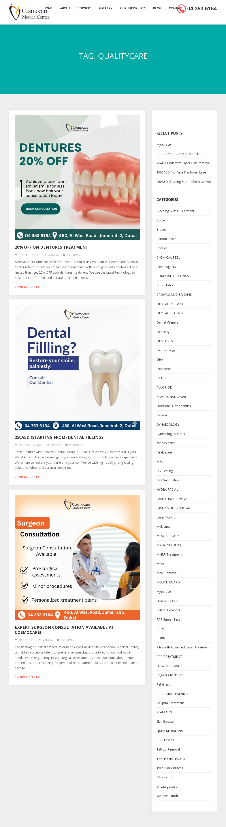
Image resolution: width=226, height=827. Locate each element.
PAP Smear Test (168, 619)
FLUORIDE (164, 387)
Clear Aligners (166, 267)
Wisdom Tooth (167, 796)
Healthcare (164, 452)
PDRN (160, 638)
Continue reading (27, 287)
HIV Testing (164, 471)
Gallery (106, 8)
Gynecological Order (170, 434)
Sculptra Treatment (170, 703)
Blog (157, 8)
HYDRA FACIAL (167, 489)
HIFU (160, 461)
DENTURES (164, 341)
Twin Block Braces (169, 768)
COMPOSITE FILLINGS (172, 276)
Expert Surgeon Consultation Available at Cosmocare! (64, 630)
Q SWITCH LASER (169, 666)
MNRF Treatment (169, 554)
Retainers (163, 684)
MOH (160, 564)
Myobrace (163, 591)
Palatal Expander (168, 610)
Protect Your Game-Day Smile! (178, 154)
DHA (159, 359)
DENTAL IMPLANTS (170, 304)
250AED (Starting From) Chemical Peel (183, 181)
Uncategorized (166, 786)
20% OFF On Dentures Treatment (51, 247)
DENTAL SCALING (169, 313)
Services (85, 8)
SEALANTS (164, 712)
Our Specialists (133, 8)
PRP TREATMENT (169, 656)
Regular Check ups (169, 675)
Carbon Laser (166, 239)
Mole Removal (166, 573)
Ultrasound (164, 777)
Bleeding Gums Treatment (175, 211)
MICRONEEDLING (169, 545)
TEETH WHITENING (170, 758)
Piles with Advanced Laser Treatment (183, 647)
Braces (161, 229)
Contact (176, 8)
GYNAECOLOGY (167, 424)
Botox (160, 220)
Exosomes (163, 369)
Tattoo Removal (168, 749)
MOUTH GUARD (168, 582)
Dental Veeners (167, 322)
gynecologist (165, 443)
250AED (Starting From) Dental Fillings (59, 437)
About (65, 8)
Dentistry (163, 332)
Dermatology (165, 350)
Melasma (163, 526)
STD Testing (165, 740)
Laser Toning (165, 517)
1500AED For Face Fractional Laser (181, 172)
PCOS (160, 629)
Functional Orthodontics (173, 406)
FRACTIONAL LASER (171, 396)
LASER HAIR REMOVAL (172, 499)
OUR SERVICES (167, 601)
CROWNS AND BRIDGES (174, 294)
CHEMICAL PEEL (168, 257)
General (162, 415)
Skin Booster (165, 721)
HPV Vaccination (168, 480)
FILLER (161, 378)
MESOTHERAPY (167, 536)
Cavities (162, 248)
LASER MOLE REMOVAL (173, 508)
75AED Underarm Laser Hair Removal (183, 163)
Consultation (165, 285)
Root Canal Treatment (172, 694)
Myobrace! (163, 144)
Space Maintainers (169, 731)
